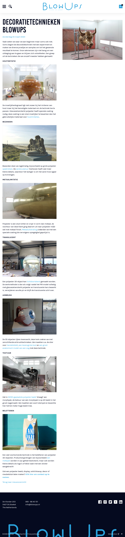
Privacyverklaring (33, 534)
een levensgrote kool (27, 345)
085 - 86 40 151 (31, 501)
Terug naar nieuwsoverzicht (14, 482)
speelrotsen (8, 169)
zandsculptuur (22, 169)
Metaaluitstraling (29, 229)
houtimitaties (33, 117)
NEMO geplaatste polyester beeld (22, 397)
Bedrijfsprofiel (21, 534)
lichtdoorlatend (33, 281)
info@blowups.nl (32, 504)
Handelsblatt (12, 345)
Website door (113, 534)
